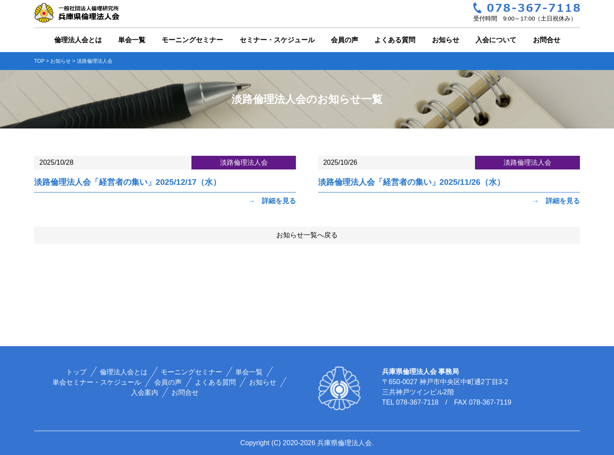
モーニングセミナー (192, 40)
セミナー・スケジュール (277, 40)
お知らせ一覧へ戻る (307, 235)
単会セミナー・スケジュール (97, 382)
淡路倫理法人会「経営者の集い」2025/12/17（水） (127, 182)
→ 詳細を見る (272, 200)
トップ (77, 372)
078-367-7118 (417, 402)
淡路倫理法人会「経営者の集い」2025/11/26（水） (411, 182)
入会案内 (144, 392)
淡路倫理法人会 (244, 162)
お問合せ (546, 40)
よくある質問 (394, 40)
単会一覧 (131, 40)
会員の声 (344, 40)
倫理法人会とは (78, 40)
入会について (495, 40)
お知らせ (445, 40)
